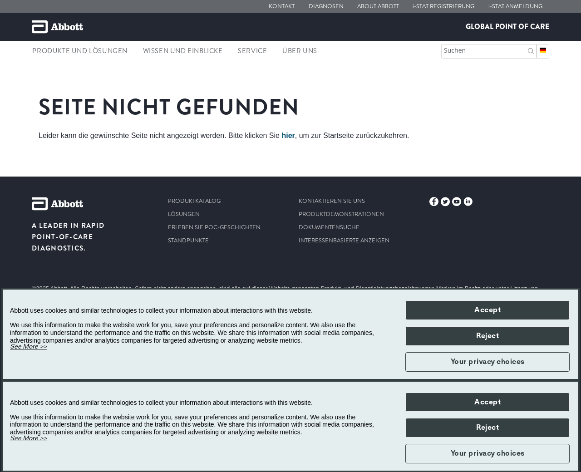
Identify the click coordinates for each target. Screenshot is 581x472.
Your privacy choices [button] (488, 361)
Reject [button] (487, 335)
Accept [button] (487, 310)
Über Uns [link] (299, 50)
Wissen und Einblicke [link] (183, 50)
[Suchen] (531, 50)
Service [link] (252, 50)
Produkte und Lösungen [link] (80, 50)
